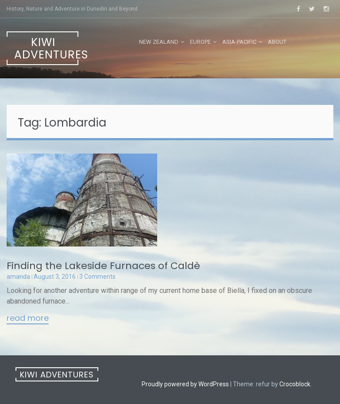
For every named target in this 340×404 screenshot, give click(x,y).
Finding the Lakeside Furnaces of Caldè (103, 266)
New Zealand (158, 41)
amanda (18, 276)
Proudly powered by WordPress (185, 384)
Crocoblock (294, 384)
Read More (28, 318)
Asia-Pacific (239, 41)
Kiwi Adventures (46, 48)
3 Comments (97, 276)
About (277, 41)
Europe (200, 41)
